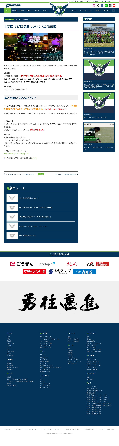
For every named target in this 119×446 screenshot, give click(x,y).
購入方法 (9, 385)
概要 (68, 338)
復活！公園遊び (91, 343)
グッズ (8, 351)
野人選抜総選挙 (91, 394)
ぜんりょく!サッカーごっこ (94, 345)
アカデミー (73, 11)
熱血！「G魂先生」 (92, 347)
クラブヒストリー (45, 361)
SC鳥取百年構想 (44, 363)
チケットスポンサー (92, 369)
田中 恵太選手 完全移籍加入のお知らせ (65, 175)
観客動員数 (10, 371)
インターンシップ (45, 371)
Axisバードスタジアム (46, 338)
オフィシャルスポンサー (93, 363)
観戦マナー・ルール (45, 349)
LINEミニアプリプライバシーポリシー (51, 431)
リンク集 (102, 431)
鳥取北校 (69, 354)
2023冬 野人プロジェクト (94, 415)
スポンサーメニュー (92, 361)
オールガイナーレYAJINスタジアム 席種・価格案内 (20, 383)
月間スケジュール (45, 385)
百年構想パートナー (92, 371)
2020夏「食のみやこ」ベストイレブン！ (97, 401)
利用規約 (16, 431)
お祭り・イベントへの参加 (94, 353)
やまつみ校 (70, 358)
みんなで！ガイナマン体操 (94, 351)
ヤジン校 (69, 356)
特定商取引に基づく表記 (73, 431)
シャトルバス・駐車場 (46, 345)
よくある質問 (112, 431)
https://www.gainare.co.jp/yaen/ (16, 153)
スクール (80, 11)
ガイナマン (43, 365)
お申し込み (90, 381)
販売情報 (9, 379)
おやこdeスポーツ (72, 365)
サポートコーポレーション (94, 367)
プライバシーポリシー (29, 431)
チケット (21, 11)
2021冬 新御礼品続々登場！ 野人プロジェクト (99, 407)
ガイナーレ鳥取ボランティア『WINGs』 (51, 369)
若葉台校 (69, 352)
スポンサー (97, 11)
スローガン (43, 356)
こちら (34, 158)
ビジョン (89, 340)
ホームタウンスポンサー (93, 365)
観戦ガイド (29, 11)
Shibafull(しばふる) (92, 390)
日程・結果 (10, 367)
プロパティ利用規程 (90, 431)
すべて (8, 338)
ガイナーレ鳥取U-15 (73, 343)
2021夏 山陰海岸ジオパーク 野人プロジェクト (99, 405)
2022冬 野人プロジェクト (94, 411)
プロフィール (43, 358)
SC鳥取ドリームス (45, 373)
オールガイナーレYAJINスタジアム (49, 340)
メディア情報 (10, 353)
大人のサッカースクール (74, 363)
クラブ (37, 11)
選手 (41, 381)
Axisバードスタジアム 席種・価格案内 (17, 381)
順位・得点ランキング (13, 369)
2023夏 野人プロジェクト (94, 413)
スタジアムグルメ (45, 343)
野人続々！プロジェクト (46, 367)
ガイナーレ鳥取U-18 (73, 340)
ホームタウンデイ (91, 349)
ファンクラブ (106, 11)
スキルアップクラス (72, 361)
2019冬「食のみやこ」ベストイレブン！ (97, 399)
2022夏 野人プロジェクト (94, 409)
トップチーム (45, 11)
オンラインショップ (92, 388)
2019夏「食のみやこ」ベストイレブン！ (97, 397)
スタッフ (42, 383)
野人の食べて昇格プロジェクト (95, 392)
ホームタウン (89, 11)
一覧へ (41, 175)
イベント (9, 349)
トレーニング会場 (45, 387)
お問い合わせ (6, 431)
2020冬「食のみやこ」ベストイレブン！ (97, 403)
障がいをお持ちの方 (12, 387)
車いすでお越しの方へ (46, 347)
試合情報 (14, 11)
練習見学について (45, 389)
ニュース (7, 11)
